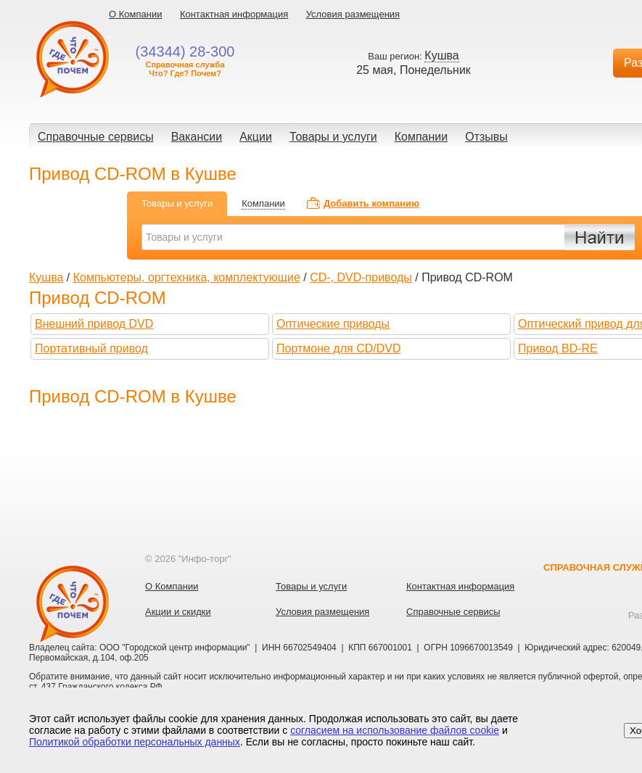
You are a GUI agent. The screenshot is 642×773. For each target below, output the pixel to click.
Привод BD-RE (558, 348)
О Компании (135, 14)
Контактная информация (234, 14)
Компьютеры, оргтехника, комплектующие (186, 277)
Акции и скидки (178, 611)
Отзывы (486, 137)
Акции (255, 137)
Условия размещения (353, 14)
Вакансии (197, 137)
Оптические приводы (333, 324)
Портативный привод (91, 348)
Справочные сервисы (96, 137)
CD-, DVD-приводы (361, 277)
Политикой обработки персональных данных (134, 742)
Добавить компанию (371, 203)
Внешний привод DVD (94, 324)
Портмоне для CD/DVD (338, 348)
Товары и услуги (333, 137)
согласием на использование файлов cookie (394, 730)
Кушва (46, 277)
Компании (421, 137)
